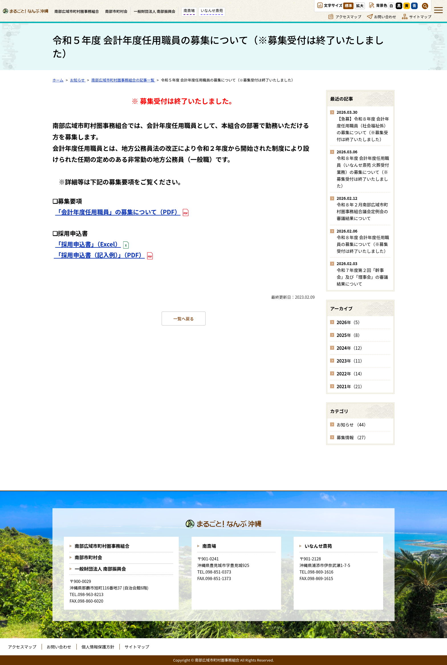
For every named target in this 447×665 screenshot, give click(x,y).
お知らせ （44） (352, 425)
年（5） (349, 322)
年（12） (350, 348)
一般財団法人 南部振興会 (100, 568)
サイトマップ (420, 16)
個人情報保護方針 (98, 647)
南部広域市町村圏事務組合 (102, 545)
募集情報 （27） (352, 437)
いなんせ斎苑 (318, 545)
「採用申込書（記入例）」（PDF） (99, 255)
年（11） (350, 361)
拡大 (359, 5)
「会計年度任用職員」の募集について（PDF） (118, 212)
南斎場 (209, 545)
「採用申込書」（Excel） (88, 244)
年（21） (350, 386)
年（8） (349, 335)
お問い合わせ (385, 16)
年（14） (350, 374)
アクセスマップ (348, 16)
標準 (348, 5)
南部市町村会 (88, 557)
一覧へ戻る (183, 319)
